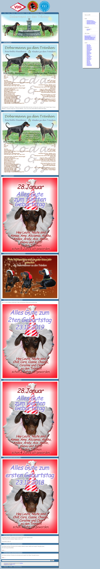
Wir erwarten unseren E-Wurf (9, 111)
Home (9, 13)
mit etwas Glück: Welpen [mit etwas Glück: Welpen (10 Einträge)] (90, 38)
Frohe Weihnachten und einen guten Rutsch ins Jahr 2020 (14, 253)
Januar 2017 (88, 55)
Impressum (42, 13)
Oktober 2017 (89, 53)
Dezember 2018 (89, 48)
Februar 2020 (89, 45)
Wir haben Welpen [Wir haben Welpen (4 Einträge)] (91, 39)
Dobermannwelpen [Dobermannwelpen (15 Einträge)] (88, 37)
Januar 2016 (88, 57)
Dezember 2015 (89, 58)
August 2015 (89, 59)
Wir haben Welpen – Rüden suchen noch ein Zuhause (13, 535)
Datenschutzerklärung (34, 13)
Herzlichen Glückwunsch (8, 175)
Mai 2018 (88, 51)
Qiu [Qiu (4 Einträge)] (87, 39)
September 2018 (89, 49)
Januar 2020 (88, 46)
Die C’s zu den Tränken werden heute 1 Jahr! (12, 457)
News (5, 13)
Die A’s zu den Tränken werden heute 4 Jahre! (12, 379)
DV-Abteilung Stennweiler (91, 21)
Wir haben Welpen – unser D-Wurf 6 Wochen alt (13, 543)
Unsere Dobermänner (20, 13)
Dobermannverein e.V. (90, 20)
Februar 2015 (89, 62)
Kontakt (27, 13)
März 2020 (88, 44)
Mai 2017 (88, 54)
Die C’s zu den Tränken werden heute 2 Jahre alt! (13, 299)
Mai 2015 (88, 60)
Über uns (13, 13)
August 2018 (89, 50)
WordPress (21, 563)
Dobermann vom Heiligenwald (91, 22)
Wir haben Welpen (7, 42)
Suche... (52, 560)
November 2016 (89, 56)
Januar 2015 (88, 63)
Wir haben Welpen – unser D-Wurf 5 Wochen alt (13, 552)
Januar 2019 (88, 47)
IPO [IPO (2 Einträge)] (93, 37)
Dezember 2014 (89, 64)
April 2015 (88, 61)
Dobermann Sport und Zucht (91, 23)
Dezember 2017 (89, 52)
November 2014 (89, 65)
